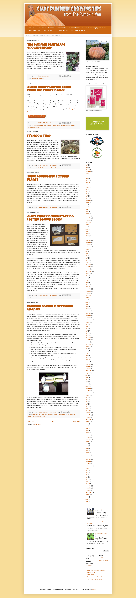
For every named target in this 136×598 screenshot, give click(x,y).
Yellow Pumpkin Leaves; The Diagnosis (101, 534)
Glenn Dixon (90, 574)
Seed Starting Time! (100, 509)
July (86, 176)
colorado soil (44, 414)
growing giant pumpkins (38, 78)
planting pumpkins (53, 125)
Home (27, 35)
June (87, 191)
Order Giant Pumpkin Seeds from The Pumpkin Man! (49, 89)
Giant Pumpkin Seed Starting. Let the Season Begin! (50, 218)
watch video (89, 565)
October (88, 220)
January (88, 169)
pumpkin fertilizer (32, 416)
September (88, 185)
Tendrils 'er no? (91, 572)
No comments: (53, 76)
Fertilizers (35, 35)
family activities (36, 125)
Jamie (101, 557)
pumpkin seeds (36, 127)
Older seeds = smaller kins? (94, 577)
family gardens (44, 125)
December (88, 240)
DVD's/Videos (56, 35)
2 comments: (53, 412)
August (87, 174)
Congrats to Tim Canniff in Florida (96, 570)
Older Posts (76, 421)
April (87, 165)
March (87, 180)
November (88, 171)
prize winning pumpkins (64, 125)
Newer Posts (31, 421)
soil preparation (41, 416)
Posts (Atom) (37, 424)
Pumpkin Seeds (44, 35)
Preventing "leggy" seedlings (94, 579)
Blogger (94, 589)
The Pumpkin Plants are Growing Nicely (46, 47)
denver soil (50, 414)
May (87, 194)
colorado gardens (36, 414)
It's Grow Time (39, 136)
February (88, 182)
